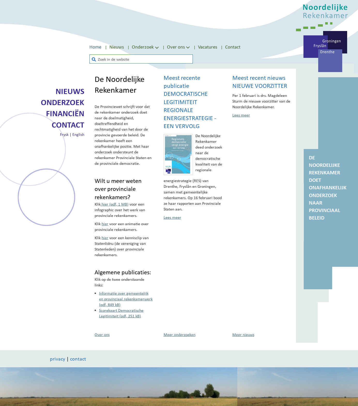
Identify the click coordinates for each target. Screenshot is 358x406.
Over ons (176, 46)
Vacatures (207, 46)
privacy (57, 359)
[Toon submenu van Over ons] (188, 47)
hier (105, 223)
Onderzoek (62, 102)
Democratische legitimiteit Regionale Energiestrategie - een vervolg (190, 110)
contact (78, 359)
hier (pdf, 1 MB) (114, 204)
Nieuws (116, 46)
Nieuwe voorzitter (259, 86)
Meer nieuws (243, 334)
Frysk (64, 134)
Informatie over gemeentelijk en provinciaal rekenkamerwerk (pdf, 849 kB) (126, 299)
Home (95, 46)
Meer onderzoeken (179, 334)
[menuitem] (99, 47)
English (78, 134)
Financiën (65, 113)
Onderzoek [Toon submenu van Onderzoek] (146, 46)
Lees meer (172, 217)
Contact (232, 46)
